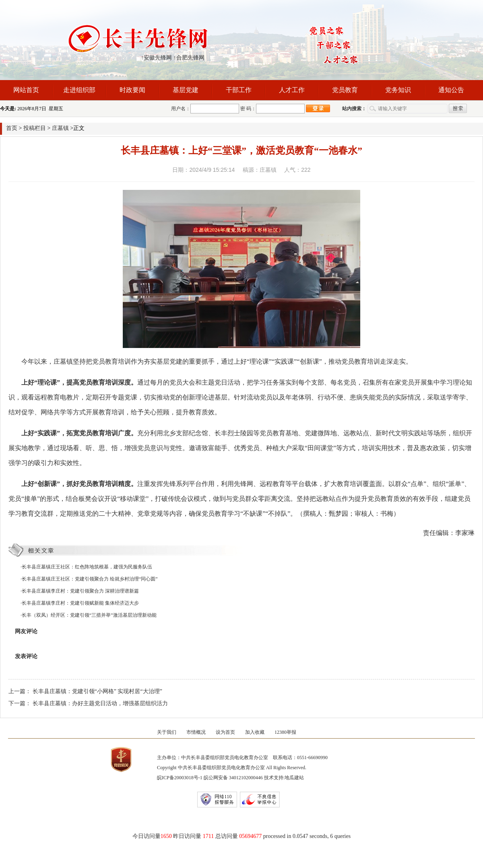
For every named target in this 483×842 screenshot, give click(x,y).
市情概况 (196, 732)
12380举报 (285, 732)
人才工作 (292, 89)
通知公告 (451, 89)
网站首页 (26, 89)
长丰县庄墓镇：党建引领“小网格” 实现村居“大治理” (97, 691)
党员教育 (345, 89)
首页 (11, 128)
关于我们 (166, 732)
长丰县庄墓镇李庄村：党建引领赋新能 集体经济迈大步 (80, 603)
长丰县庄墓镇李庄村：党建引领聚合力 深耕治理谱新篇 (80, 591)
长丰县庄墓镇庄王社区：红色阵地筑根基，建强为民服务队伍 (87, 567)
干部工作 (239, 89)
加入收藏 (254, 732)
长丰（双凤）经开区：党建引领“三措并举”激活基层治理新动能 (89, 615)
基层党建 (185, 89)
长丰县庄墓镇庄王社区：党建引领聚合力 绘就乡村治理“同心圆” (90, 579)
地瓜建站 (294, 777)
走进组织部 (79, 89)
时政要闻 (132, 89)
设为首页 (225, 732)
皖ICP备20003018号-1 (179, 777)
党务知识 (398, 89)
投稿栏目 (34, 128)
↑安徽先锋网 (156, 58)
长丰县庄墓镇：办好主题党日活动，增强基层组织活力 (100, 703)
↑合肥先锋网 (188, 58)
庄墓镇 (60, 128)
